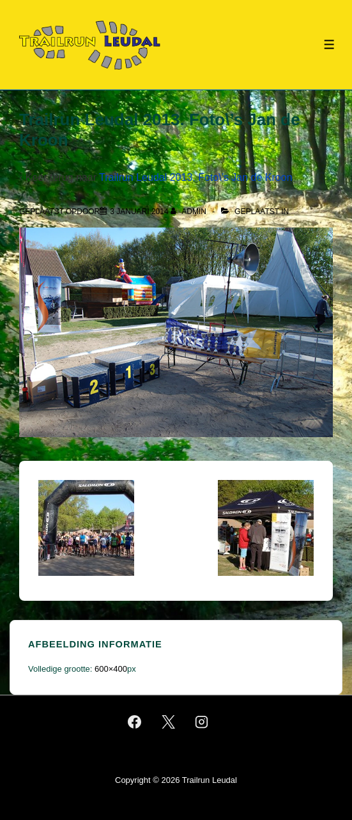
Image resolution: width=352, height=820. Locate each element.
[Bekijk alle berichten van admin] (189, 211)
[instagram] (202, 721)
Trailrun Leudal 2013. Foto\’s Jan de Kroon (195, 177)
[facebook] (134, 721)
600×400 (111, 669)
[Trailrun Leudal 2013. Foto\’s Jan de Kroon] (139, 211)
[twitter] (168, 721)
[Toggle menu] (329, 44)
